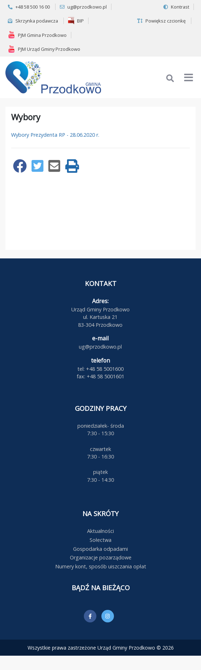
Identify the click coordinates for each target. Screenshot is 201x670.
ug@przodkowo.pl (83, 7)
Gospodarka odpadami (100, 548)
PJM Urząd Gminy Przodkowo (44, 49)
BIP (76, 20)
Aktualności (100, 531)
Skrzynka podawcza (33, 21)
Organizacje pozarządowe (100, 557)
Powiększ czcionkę (161, 21)
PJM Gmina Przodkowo (37, 34)
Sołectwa (100, 540)
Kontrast (176, 7)
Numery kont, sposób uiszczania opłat (100, 566)
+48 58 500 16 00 (29, 7)
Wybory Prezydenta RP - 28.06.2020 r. (55, 134)
